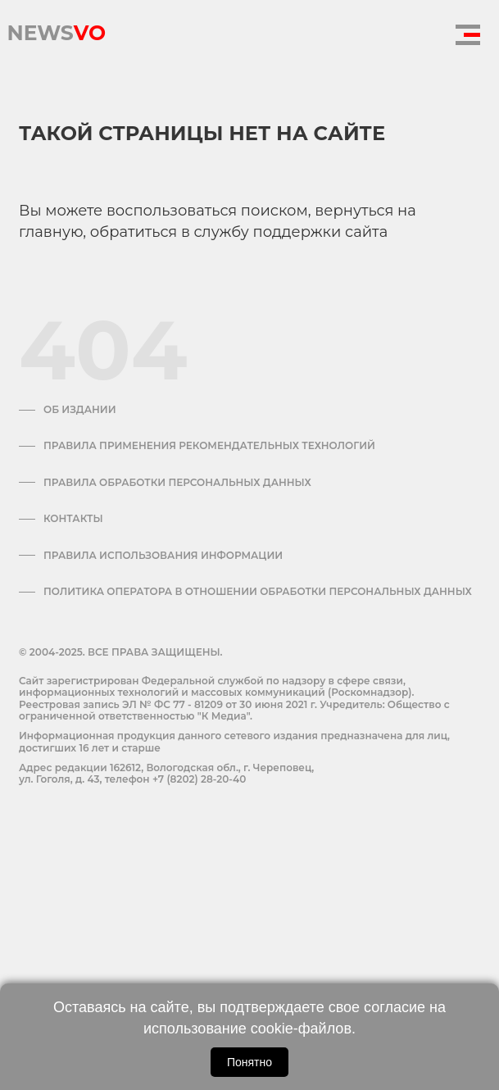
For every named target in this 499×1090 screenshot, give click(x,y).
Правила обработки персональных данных (177, 482)
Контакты (73, 519)
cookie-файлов (301, 1028)
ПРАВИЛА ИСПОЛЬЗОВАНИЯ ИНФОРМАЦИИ (163, 555)
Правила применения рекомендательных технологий (209, 446)
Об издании (79, 410)
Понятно (249, 1062)
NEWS (56, 28)
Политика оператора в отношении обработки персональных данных (257, 591)
